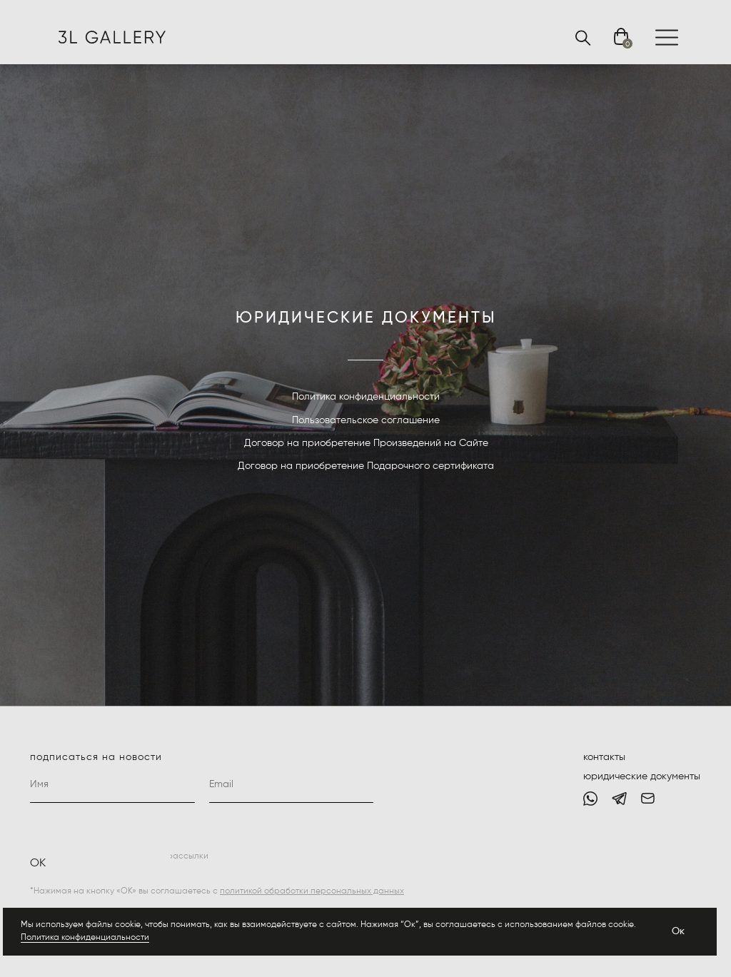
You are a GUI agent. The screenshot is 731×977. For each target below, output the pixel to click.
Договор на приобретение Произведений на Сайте (366, 443)
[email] (291, 785)
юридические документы (641, 776)
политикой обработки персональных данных (312, 891)
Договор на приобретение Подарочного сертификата (366, 466)
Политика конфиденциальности (85, 937)
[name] (112, 785)
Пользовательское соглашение (366, 420)
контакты (604, 757)
